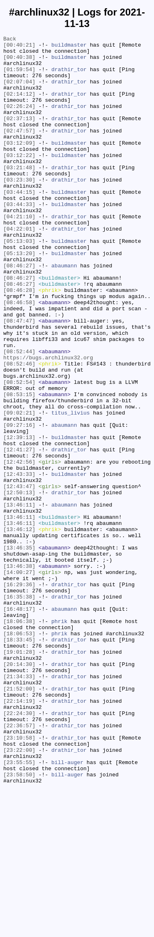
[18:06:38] (19, 738)
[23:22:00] (19, 893)
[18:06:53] (19, 753)
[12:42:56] (19, 547)
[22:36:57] (19, 864)
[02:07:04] (19, 91)
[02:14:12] (19, 106)
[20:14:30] (19, 790)
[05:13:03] (19, 282)
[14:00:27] (19, 680)
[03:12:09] (19, 164)
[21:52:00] (19, 819)
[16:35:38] (19, 709)
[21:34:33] (19, 805)
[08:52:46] (19, 429)
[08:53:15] (19, 466)
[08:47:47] (19, 378)
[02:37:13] (19, 135)
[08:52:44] (19, 415)
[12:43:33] (19, 562)
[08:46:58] (19, 356)
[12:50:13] (19, 584)
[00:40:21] (19, 47)
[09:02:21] (19, 488)
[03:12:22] (19, 179)
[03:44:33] (19, 238)
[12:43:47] (19, 577)
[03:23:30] (19, 209)
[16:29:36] (19, 694)
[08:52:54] (19, 451)
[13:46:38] (19, 672)
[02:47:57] (19, 150)
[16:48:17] (19, 724)
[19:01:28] (19, 775)
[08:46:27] (19, 312)
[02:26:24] (19, 120)
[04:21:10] (19, 253)
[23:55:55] (19, 908)
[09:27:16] (19, 503)
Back (9, 39)
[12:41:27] (19, 532)
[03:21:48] (19, 194)
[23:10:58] (19, 878)
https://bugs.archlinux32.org (48, 422)
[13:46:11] (19, 599)
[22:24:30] (19, 849)
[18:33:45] (19, 760)
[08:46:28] (19, 341)
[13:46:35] (19, 650)
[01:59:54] (19, 76)
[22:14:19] (19, 834)
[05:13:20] (19, 297)
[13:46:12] (19, 628)
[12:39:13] (19, 518)
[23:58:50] (19, 922)
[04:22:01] (19, 267)
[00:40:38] (19, 61)
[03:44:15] (19, 223)
